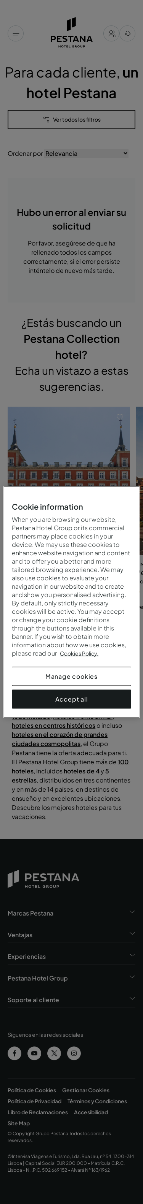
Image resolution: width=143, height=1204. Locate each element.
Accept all (71, 699)
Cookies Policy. (79, 653)
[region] (71, 602)
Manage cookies (71, 676)
